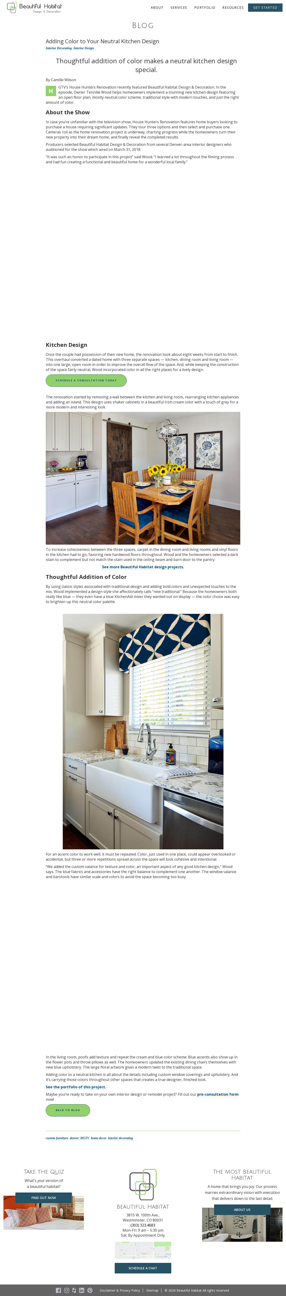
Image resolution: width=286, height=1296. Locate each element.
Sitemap (152, 1290)
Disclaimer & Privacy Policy (120, 1290)
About (157, 7)
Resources (233, 7)
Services (179, 7)
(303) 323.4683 (143, 1225)
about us (242, 1209)
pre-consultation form (218, 1094)
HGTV (84, 1138)
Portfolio (205, 7)
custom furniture (57, 1138)
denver (74, 1138)
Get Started (265, 7)
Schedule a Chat (143, 1268)
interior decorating (120, 1138)
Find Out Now (43, 1197)
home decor (98, 1138)
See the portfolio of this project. (76, 1086)
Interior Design (83, 48)
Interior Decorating (59, 48)
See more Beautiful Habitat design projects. (143, 566)
